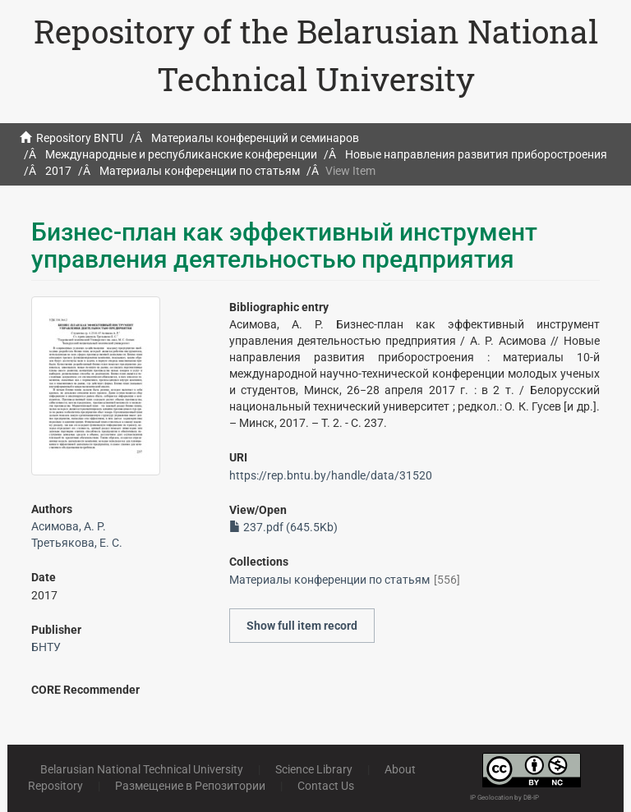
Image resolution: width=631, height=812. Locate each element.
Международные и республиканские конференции (181, 154)
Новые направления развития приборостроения (476, 154)
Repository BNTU (79, 138)
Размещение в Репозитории (190, 785)
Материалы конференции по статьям (199, 170)
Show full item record (301, 625)
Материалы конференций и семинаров (255, 138)
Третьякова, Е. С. (76, 542)
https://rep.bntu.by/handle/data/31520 (330, 475)
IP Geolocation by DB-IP (504, 797)
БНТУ (46, 647)
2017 (58, 170)
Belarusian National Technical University (141, 769)
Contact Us (325, 785)
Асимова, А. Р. (68, 526)
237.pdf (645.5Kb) (283, 527)
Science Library (313, 769)
